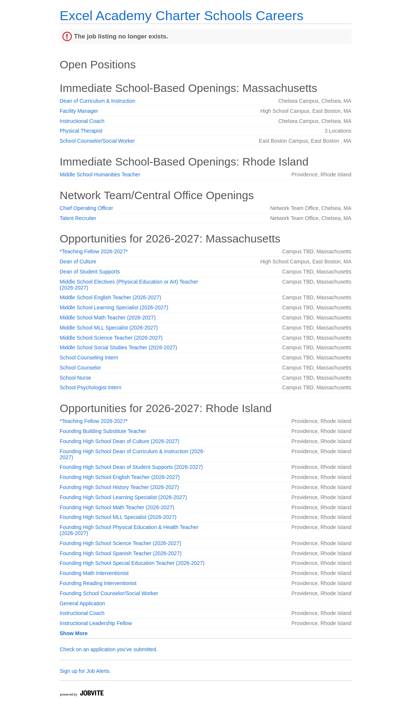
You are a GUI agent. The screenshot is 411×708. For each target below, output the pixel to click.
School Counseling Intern (89, 358)
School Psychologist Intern (91, 387)
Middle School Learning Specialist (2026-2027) (114, 307)
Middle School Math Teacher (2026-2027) (108, 318)
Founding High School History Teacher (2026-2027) (119, 487)
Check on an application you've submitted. (109, 649)
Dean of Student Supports (90, 272)
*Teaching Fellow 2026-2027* (94, 251)
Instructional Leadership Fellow (96, 623)
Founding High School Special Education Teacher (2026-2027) (132, 563)
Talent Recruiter (78, 218)
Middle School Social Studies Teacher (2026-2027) (118, 347)
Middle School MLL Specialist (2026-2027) (109, 328)
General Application (82, 603)
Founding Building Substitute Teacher (103, 431)
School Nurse (75, 378)
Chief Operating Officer (86, 208)
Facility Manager (79, 111)
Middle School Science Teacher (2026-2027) (111, 338)
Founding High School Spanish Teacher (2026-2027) (121, 553)
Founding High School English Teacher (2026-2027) (120, 477)
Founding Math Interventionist (94, 573)
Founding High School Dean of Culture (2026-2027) (120, 441)
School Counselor (80, 368)
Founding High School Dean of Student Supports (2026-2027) (131, 467)
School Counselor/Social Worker (97, 141)
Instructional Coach (82, 121)
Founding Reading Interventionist (98, 583)
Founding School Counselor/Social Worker (109, 593)
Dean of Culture (78, 262)
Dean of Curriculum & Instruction (97, 101)
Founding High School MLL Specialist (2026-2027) (118, 517)
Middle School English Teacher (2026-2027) (110, 297)
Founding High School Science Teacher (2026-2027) (120, 543)
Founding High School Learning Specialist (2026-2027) (123, 497)
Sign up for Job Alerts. (85, 671)
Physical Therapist (81, 131)
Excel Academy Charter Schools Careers (182, 15)
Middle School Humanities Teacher (100, 174)
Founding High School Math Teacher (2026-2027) (117, 507)
